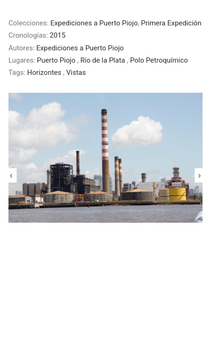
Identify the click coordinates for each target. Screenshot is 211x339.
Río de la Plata (103, 60)
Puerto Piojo (57, 60)
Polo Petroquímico (159, 60)
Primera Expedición (171, 23)
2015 (58, 35)
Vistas (76, 72)
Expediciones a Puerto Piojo (94, 23)
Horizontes (45, 72)
